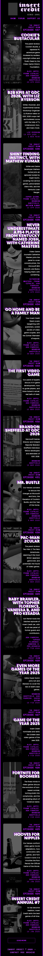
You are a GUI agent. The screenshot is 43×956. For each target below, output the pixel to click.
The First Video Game (24, 372)
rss (22, 952)
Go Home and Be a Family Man (22, 311)
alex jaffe (33, 71)
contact (14, 952)
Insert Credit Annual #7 (26, 900)
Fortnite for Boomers (26, 774)
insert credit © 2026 (20, 949)
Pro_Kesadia (33, 646)
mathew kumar (33, 205)
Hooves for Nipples (27, 836)
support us (33, 18)
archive (30, 952)
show (12, 18)
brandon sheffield (34, 78)
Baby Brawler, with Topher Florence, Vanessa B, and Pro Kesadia (24, 606)
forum (21, 18)
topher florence (34, 640)
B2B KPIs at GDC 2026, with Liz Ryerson (24, 96)
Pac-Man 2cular (30, 539)
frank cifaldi (31, 73)
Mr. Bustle (28, 483)
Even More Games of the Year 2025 (25, 669)
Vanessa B (33, 644)
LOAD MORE (21, 940)
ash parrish (32, 75)
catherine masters (31, 280)
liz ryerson (33, 132)
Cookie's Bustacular (27, 37)
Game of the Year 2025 (27, 721)
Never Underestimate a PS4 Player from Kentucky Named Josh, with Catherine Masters (23, 235)
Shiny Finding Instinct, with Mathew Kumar (23, 157)
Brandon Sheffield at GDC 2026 (22, 430)
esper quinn (32, 196)
